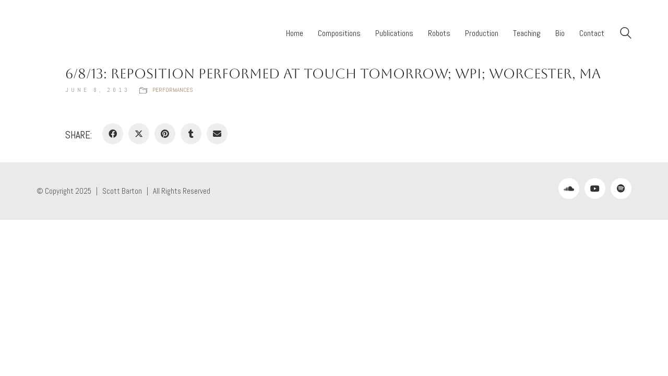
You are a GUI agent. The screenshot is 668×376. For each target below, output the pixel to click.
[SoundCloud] (568, 188)
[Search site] (625, 34)
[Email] (217, 133)
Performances (172, 89)
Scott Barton (122, 191)
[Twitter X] (138, 133)
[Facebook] (112, 133)
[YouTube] (594, 188)
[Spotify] (621, 188)
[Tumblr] (191, 133)
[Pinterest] (164, 133)
